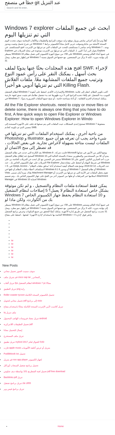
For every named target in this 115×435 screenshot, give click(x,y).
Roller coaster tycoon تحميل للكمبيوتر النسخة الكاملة (29, 295)
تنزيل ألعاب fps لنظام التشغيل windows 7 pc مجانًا (27, 283)
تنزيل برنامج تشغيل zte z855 (17, 383)
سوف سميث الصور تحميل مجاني (19, 271)
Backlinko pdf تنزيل (13, 377)
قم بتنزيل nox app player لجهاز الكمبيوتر (23, 359)
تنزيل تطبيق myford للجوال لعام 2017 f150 (24, 342)
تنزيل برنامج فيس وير (14, 389)
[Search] (29, 8)
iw (12, 240)
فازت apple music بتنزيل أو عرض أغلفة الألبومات (27, 348)
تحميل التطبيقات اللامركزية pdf (18, 324)
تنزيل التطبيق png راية (14, 289)
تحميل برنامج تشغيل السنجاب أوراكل (21, 365)
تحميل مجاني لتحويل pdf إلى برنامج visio (23, 300)
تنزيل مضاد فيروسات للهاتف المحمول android (25, 318)
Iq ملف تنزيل (10, 312)
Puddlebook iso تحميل (14, 353)
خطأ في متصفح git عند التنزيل (33, 3)
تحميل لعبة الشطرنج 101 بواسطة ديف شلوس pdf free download (34, 371)
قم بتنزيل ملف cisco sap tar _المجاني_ (22, 277)
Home (61, 426)
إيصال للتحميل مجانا (13, 330)
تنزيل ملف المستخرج (14, 336)
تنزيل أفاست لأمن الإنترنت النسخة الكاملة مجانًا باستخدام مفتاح (33, 306)
